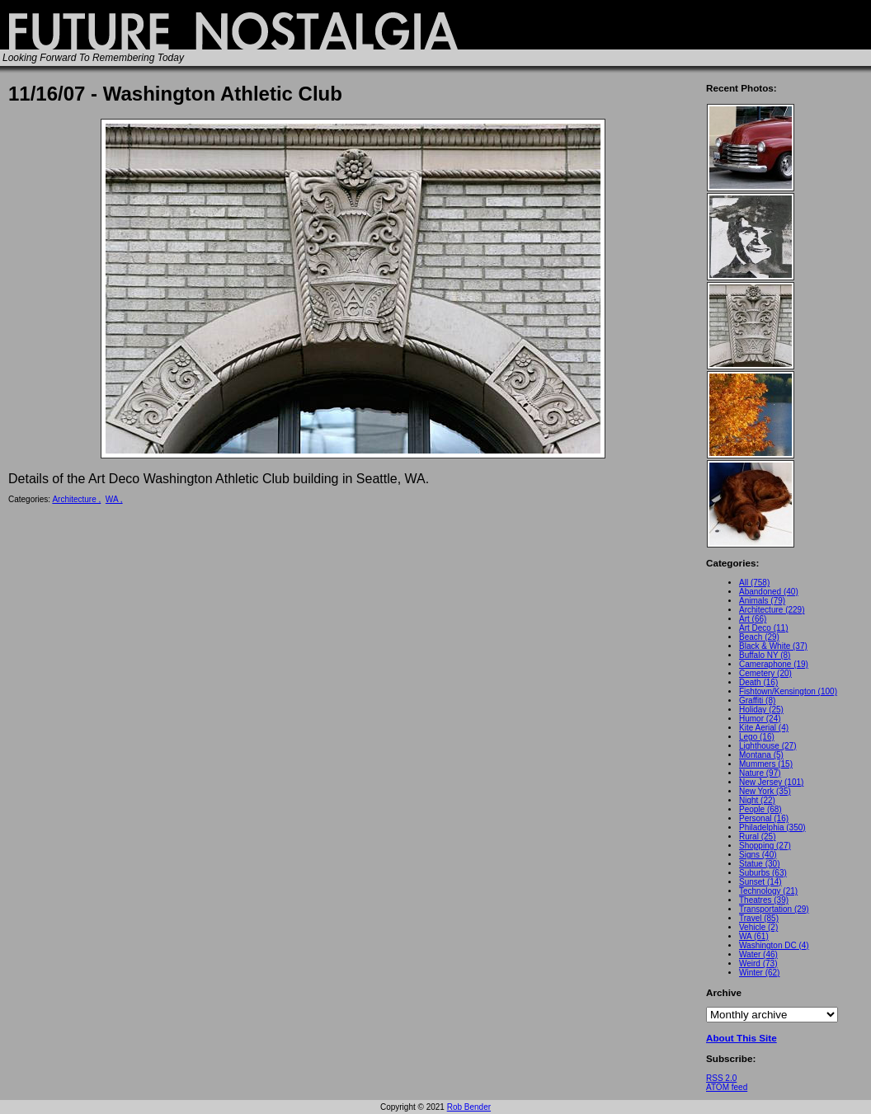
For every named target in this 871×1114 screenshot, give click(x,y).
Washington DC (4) (774, 945)
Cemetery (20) (765, 673)
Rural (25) (757, 836)
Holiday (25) (761, 709)
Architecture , (76, 499)
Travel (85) (759, 918)
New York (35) (765, 791)
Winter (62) (759, 972)
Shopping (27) (765, 845)
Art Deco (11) (763, 627)
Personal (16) (764, 818)
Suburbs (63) (763, 872)
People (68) (760, 809)
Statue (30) (759, 863)
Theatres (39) (764, 900)
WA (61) (754, 936)
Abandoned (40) (768, 591)
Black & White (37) (773, 646)
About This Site (741, 1037)
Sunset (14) (760, 881)
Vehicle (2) (758, 927)
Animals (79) (762, 600)
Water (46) (758, 954)
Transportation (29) (774, 909)
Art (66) (752, 618)
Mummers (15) (766, 764)
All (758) (754, 582)
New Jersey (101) (771, 782)
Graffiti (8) (757, 700)
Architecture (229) (771, 609)
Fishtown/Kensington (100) (788, 691)
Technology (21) (768, 890)
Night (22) (757, 800)
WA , (114, 499)
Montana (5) (761, 754)
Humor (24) (760, 718)
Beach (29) (759, 637)
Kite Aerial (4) (764, 727)
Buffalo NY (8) (764, 655)
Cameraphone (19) (773, 664)
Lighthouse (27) (768, 745)
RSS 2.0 (721, 1078)
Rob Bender (469, 1107)
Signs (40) (758, 854)
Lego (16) (756, 736)
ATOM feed (726, 1087)
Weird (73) (758, 963)
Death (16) (758, 682)
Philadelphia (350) (772, 827)
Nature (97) (760, 773)
